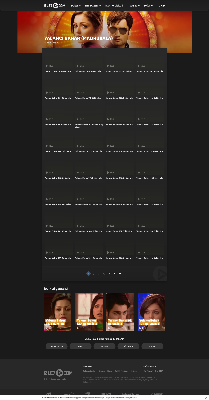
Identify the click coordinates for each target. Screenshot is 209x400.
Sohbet (152, 346)
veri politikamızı (119, 397)
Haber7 (130, 394)
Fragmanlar (57, 346)
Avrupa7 (88, 394)
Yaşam (104, 346)
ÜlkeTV (106, 394)
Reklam (102, 371)
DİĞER (148, 5)
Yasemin (157, 394)
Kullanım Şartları (89, 371)
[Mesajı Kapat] (206, 397)
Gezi (80, 346)
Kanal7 (48, 394)
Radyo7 (68, 394)
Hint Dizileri (51, 43)
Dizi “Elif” (159, 371)
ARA (161, 5)
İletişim (134, 371)
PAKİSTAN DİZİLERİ (115, 5)
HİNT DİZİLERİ (93, 5)
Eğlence (128, 346)
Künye (109, 371)
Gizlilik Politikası (121, 371)
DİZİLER (76, 5)
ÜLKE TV (135, 5)
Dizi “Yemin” (148, 371)
